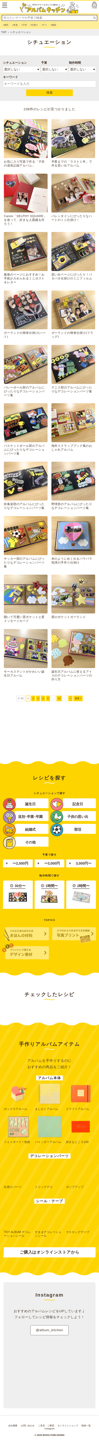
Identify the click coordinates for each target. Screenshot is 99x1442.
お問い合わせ (28, 1425)
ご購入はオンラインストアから (50, 1252)
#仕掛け (34, 25)
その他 (19, 841)
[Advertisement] (49, 729)
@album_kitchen (49, 1330)
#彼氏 (6, 25)
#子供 (24, 25)
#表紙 (53, 25)
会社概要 (12, 1425)
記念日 (66, 803)
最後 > (78, 698)
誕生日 (19, 803)
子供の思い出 (69, 816)
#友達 (15, 25)
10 (59, 698)
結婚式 (19, 829)
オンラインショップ (68, 1425)
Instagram (49, 1428)
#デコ (44, 25)
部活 (65, 829)
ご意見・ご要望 (46, 1425)
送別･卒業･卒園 (23, 816)
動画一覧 (86, 1425)
